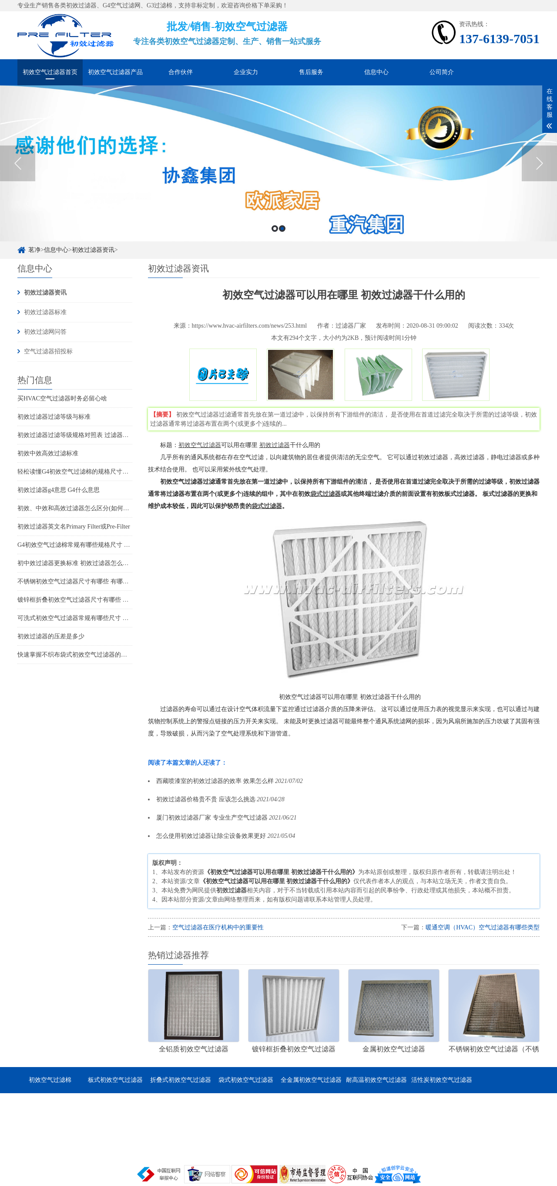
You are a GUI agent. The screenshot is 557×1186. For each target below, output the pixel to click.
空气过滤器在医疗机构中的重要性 (218, 927)
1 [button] (274, 228)
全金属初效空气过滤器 (311, 1080)
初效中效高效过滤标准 (47, 453)
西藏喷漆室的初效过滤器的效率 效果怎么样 (215, 781)
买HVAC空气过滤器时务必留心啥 (62, 398)
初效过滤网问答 (45, 332)
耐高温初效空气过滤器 (376, 1080)
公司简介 (441, 72)
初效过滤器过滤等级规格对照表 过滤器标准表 (79, 435)
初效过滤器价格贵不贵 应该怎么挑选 (205, 799)
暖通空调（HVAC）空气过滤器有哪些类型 (483, 927)
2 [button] (282, 228)
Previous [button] (17, 163)
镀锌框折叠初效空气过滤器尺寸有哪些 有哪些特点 (85, 599)
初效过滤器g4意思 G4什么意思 (58, 490)
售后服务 (311, 72)
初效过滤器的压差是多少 (50, 636)
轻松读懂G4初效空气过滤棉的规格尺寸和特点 (79, 471)
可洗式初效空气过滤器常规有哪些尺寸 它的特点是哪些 (91, 618)
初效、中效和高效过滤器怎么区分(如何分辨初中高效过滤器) (98, 508)
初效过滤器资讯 (93, 250)
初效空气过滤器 (199, 445)
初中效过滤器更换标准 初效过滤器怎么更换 (76, 563)
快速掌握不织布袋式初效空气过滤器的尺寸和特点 (84, 654)
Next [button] (539, 163)
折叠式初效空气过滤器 (180, 1080)
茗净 (34, 250)
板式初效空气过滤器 (115, 1080)
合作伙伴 (180, 72)
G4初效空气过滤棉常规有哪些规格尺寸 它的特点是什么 (92, 545)
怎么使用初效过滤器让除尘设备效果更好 (211, 836)
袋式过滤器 (325, 494)
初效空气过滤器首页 (50, 72)
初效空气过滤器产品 (115, 72)
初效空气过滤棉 (50, 1080)
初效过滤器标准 (45, 312)
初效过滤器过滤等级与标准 (54, 416)
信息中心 (376, 72)
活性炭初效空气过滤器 (441, 1080)
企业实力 (246, 72)
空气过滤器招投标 (48, 351)
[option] (278, 163)
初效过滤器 (274, 445)
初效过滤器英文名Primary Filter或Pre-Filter (73, 526)
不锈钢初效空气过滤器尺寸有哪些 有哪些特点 (79, 581)
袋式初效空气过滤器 (245, 1080)
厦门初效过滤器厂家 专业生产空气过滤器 (212, 817)
